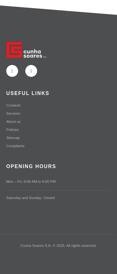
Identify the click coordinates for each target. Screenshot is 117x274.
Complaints (15, 146)
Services (13, 113)
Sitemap (13, 138)
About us (13, 121)
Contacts (13, 105)
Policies (12, 129)
